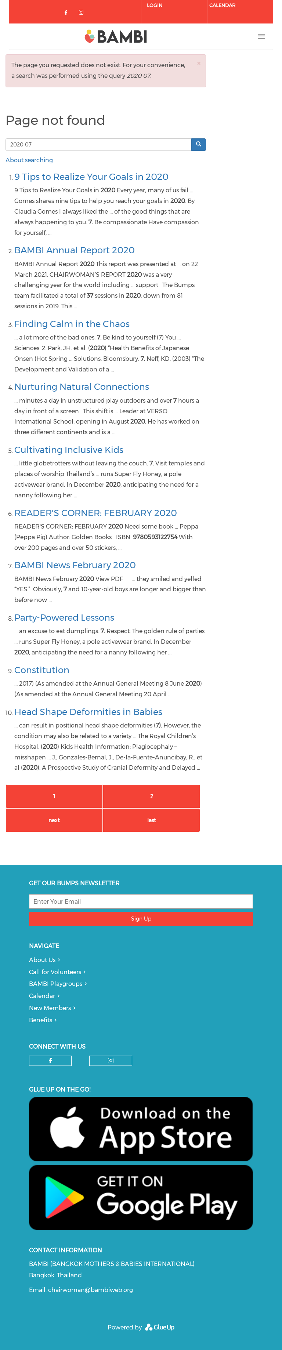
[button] (198, 63)
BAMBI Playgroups (55, 983)
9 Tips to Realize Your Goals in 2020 (91, 176)
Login (154, 5)
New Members (50, 1008)
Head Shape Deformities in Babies (88, 712)
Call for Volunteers (55, 972)
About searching (29, 160)
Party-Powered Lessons (64, 617)
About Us (42, 960)
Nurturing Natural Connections (81, 386)
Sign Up (141, 918)
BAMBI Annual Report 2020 (74, 250)
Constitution (41, 670)
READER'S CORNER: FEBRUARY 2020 (95, 513)
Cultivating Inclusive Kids (68, 449)
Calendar (222, 5)
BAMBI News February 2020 (75, 565)
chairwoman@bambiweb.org (90, 1290)
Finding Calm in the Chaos (72, 324)
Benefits (40, 1020)
